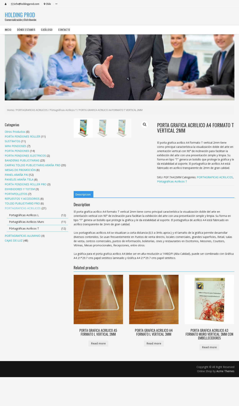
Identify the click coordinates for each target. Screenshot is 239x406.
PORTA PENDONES (17, 151)
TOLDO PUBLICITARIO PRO (22, 203)
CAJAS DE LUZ (14, 240)
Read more (98, 372)
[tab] (83, 223)
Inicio (8, 30)
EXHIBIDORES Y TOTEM (20, 189)
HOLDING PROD (20, 15)
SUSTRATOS (12, 141)
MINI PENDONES (15, 146)
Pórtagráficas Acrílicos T (63, 110)
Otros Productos (15, 131)
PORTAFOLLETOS (16, 194)
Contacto (64, 30)
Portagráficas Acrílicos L (24, 215)
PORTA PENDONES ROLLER (22, 136)
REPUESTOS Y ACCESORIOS (22, 198)
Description (83, 223)
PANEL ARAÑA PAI (16, 175)
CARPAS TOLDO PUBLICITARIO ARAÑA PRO (32, 165)
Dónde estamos (26, 30)
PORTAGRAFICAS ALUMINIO (23, 236)
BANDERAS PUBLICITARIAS (22, 160)
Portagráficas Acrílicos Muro (26, 222)
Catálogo (46, 30)
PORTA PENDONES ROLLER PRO (25, 184)
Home (10, 110)
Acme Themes (225, 400)
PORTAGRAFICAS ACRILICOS (32, 110)
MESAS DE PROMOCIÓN (20, 170)
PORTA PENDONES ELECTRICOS (25, 155)
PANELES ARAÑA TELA (19, 179)
